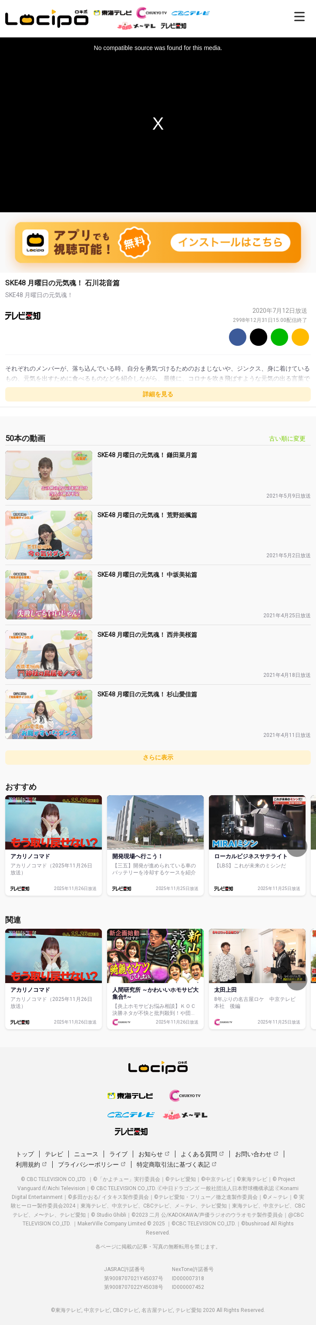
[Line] (279, 337)
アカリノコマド (30, 856)
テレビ (54, 1154)
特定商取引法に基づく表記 (177, 1164)
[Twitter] (258, 337)
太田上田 (225, 990)
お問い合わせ (257, 1154)
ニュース (86, 1154)
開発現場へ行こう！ (137, 856)
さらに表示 (158, 757)
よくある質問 (202, 1154)
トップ (25, 1154)
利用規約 (31, 1164)
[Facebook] (237, 337)
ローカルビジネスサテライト (251, 856)
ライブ (118, 1154)
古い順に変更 (287, 438)
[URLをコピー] (300, 337)
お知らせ (154, 1154)
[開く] (299, 16)
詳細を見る (158, 394)
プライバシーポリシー (92, 1164)
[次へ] (296, 846)
